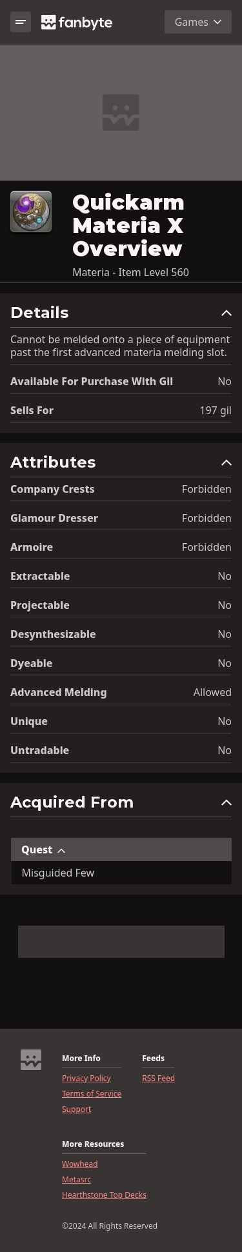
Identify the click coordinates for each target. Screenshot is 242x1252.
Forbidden (207, 488)
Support (76, 1109)
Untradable (39, 750)
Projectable (40, 605)
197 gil (215, 410)
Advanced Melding (58, 692)
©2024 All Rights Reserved (109, 1226)
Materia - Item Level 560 (130, 272)
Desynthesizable (53, 634)
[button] (121, 316)
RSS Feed (158, 1078)
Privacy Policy (86, 1078)
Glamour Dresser (54, 518)
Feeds (153, 1058)
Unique (29, 721)
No (224, 381)
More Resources (93, 1144)
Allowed (213, 692)
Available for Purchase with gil (91, 381)
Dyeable (31, 663)
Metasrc (76, 1180)
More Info (81, 1058)
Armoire (31, 547)
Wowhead (80, 1164)
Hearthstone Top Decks (104, 1195)
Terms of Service (91, 1094)
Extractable (40, 576)
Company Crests (52, 488)
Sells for (32, 410)
